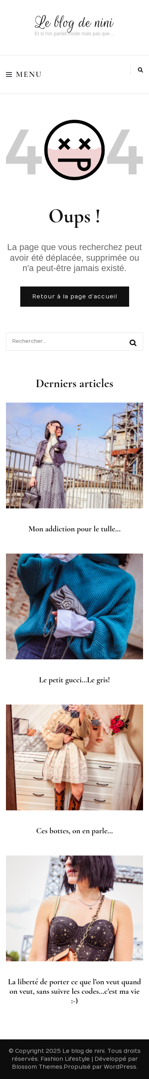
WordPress (120, 1067)
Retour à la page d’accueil (74, 296)
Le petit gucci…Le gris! (74, 680)
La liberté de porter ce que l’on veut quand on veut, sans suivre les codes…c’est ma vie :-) (74, 991)
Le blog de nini (74, 22)
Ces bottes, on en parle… (74, 831)
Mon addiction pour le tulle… (75, 529)
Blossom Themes (37, 1067)
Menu (24, 74)
